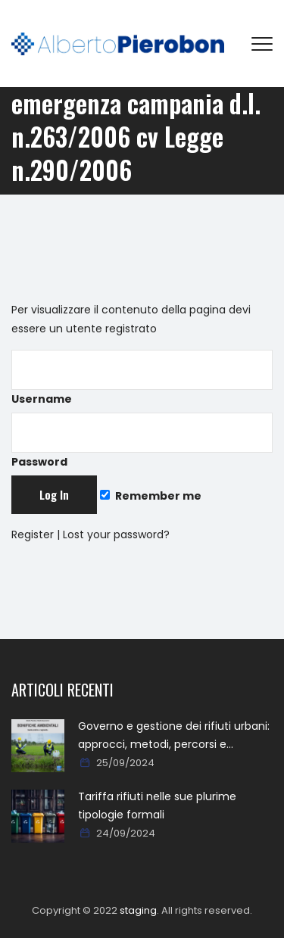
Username (142, 378)
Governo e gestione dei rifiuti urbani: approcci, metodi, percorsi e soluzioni (174, 735)
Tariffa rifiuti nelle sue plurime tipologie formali (157, 805)
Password (142, 441)
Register (32, 534)
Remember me (150, 495)
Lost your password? (116, 534)
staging (138, 910)
